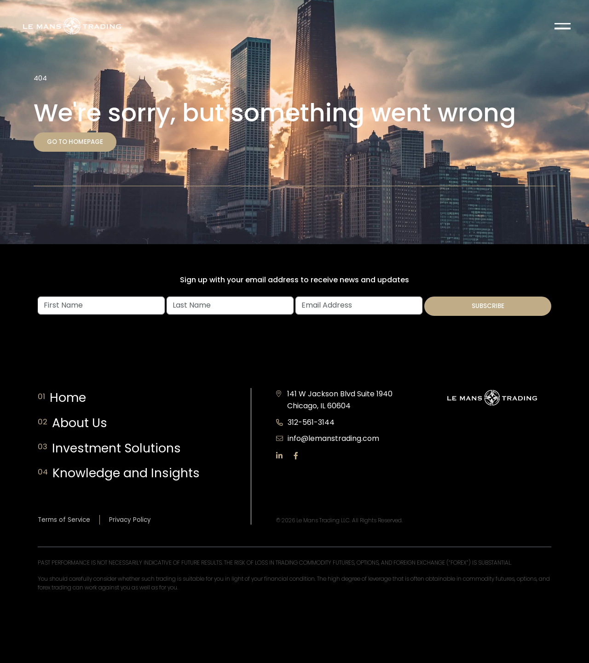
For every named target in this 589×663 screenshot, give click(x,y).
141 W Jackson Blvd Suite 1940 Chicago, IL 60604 (340, 400)
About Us (82, 423)
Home (72, 398)
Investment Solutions (119, 448)
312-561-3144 (311, 422)
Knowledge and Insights (128, 473)
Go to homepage (75, 141)
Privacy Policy (130, 519)
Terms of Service (64, 519)
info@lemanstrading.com (333, 438)
